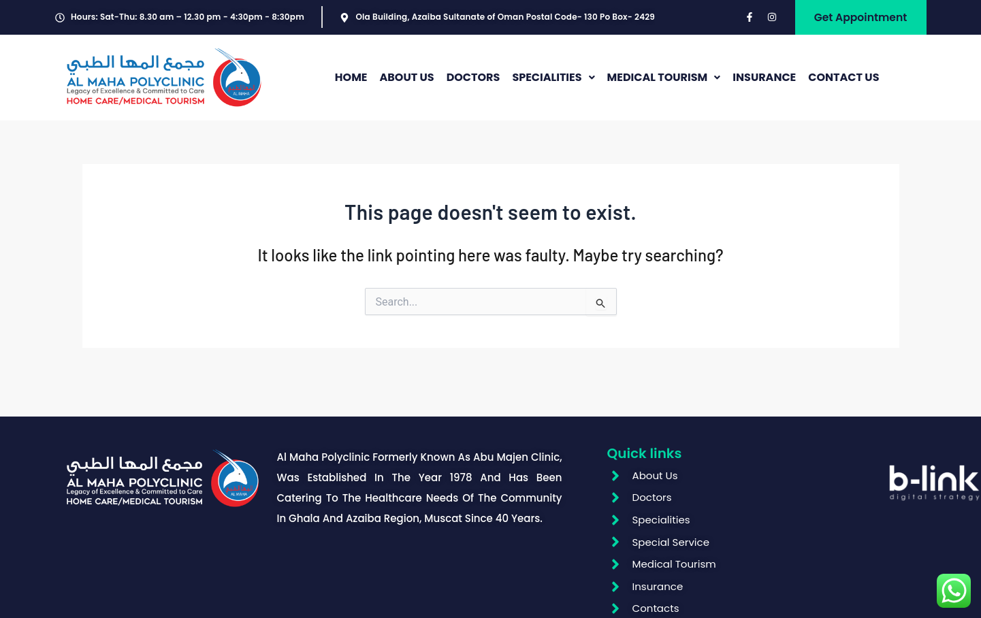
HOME (351, 80)
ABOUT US (406, 80)
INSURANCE (764, 80)
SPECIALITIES (553, 80)
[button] (553, 81)
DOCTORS (473, 80)
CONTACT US (843, 80)
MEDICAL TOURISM (664, 80)
